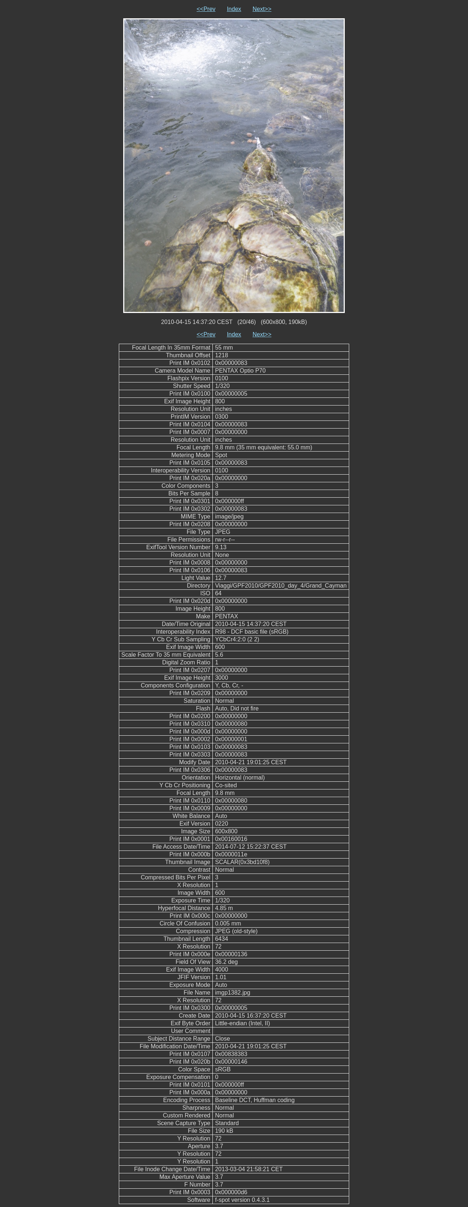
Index (234, 9)
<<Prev (206, 9)
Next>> (262, 9)
